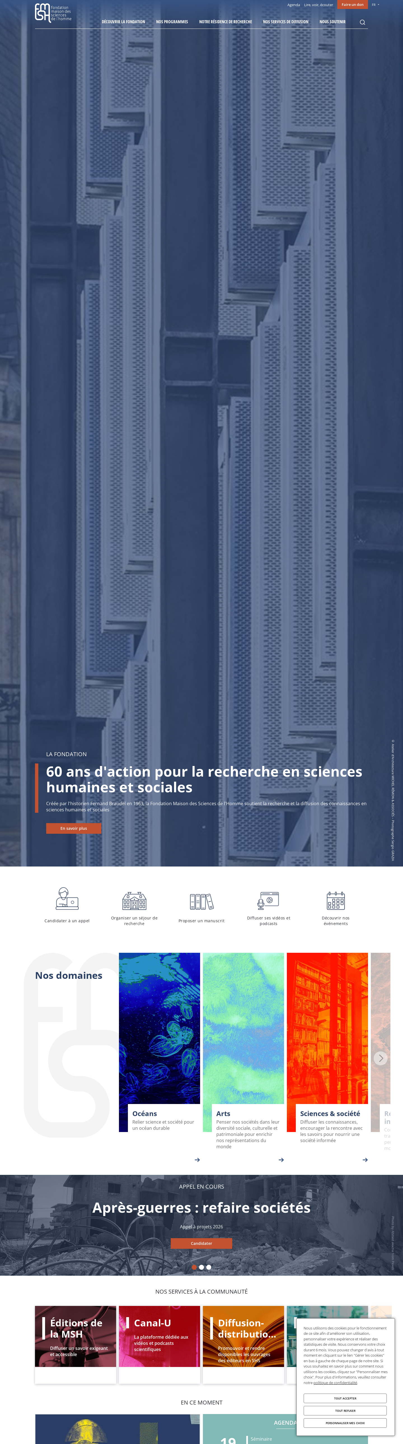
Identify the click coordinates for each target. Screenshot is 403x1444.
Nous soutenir (333, 21)
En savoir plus (73, 828)
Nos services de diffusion (285, 21)
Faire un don (353, 4)
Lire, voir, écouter (318, 4)
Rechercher (362, 22)
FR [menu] (374, 5)
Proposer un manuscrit (201, 905)
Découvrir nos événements (336, 905)
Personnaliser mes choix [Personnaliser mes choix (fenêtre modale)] (345, 1423)
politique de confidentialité (335, 1382)
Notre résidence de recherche (225, 21)
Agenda (293, 4)
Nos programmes (172, 21)
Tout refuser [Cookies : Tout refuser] (345, 1411)
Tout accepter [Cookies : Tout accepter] (345, 1398)
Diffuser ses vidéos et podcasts (268, 905)
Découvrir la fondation (123, 21)
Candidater (201, 1243)
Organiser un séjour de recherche (134, 905)
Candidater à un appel (67, 905)
